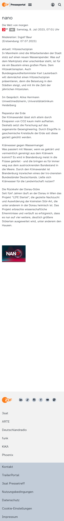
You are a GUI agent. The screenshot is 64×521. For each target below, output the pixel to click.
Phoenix (7, 455)
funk (5, 438)
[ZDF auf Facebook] (41, 400)
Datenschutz (10, 500)
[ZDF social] (54, 400)
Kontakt (7, 467)
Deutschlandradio (14, 430)
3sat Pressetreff (13, 483)
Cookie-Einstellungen (17, 508)
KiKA (5, 446)
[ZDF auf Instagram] (34, 400)
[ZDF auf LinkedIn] (21, 400)
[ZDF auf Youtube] (47, 400)
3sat (5, 413)
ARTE (6, 421)
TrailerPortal (10, 475)
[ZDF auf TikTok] (27, 400)
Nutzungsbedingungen (17, 492)
